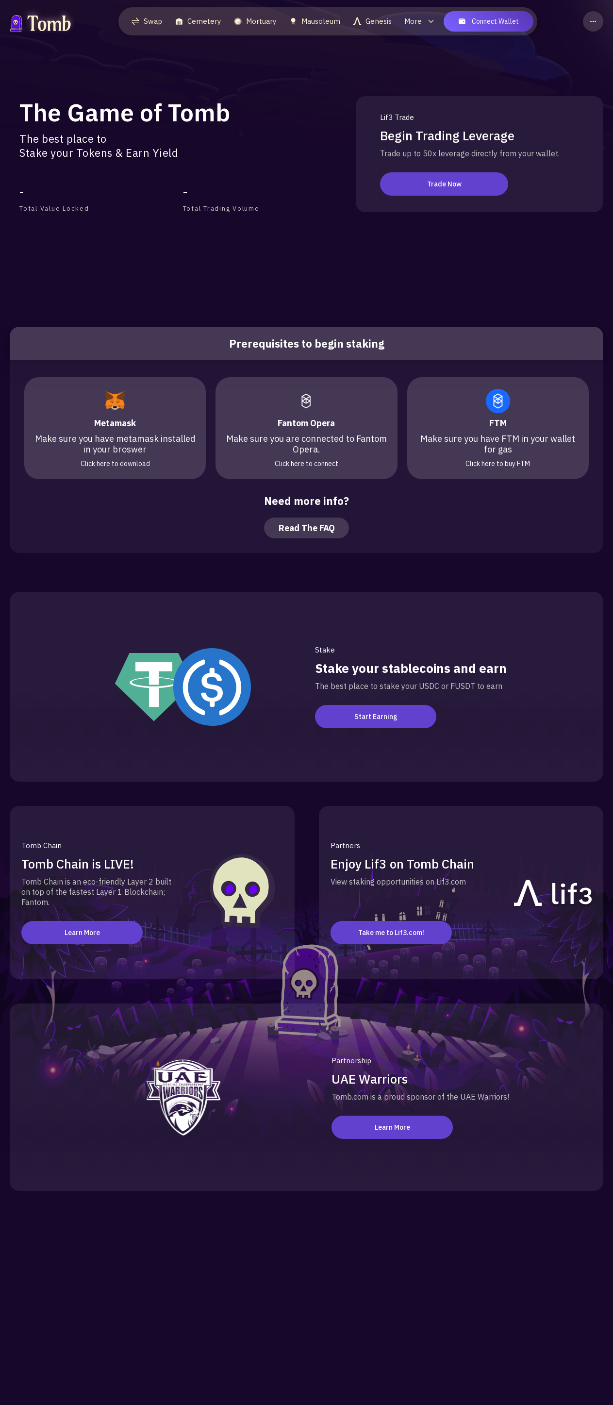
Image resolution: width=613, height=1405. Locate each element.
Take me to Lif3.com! (391, 932)
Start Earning (376, 716)
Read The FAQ (307, 528)
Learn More (82, 932)
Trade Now (441, 184)
